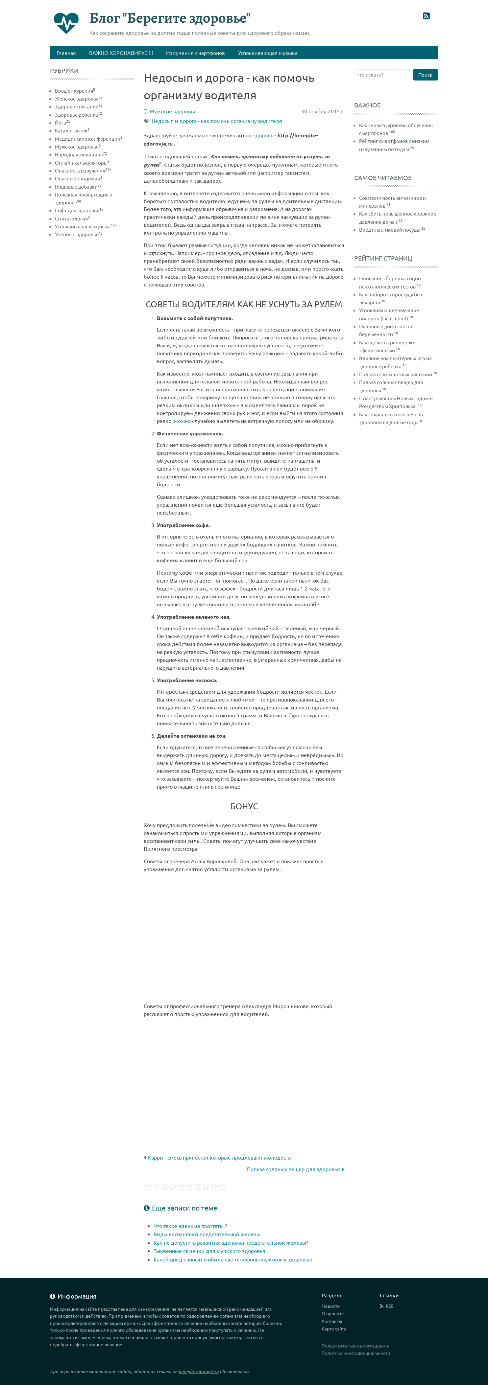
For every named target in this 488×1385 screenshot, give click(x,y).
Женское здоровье (79, 98)
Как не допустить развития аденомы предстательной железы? (231, 1242)
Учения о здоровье (79, 234)
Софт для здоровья (79, 210)
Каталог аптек (72, 130)
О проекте (333, 1313)
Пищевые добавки (78, 186)
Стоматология (72, 218)
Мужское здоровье (78, 146)
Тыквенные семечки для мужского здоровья (209, 1250)
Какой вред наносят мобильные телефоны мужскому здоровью (233, 1259)
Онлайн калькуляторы (82, 162)
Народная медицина (81, 154)
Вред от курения (75, 90)
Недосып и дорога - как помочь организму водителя (217, 120)
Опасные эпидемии (78, 178)
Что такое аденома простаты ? (190, 1225)
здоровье (264, 135)
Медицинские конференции (88, 138)
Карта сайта (334, 1328)
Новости (331, 1306)
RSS (389, 1306)
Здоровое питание (78, 106)
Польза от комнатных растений (395, 374)
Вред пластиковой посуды (389, 229)
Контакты (332, 1321)
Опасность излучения (83, 170)
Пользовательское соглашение (355, 1346)
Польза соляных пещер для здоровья (295, 1169)
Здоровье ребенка (78, 114)
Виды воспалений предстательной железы (207, 1234)
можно (182, 420)
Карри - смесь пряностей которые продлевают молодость (217, 1157)
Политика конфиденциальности (356, 1353)
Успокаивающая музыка (86, 226)
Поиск (425, 75)
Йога (62, 122)
